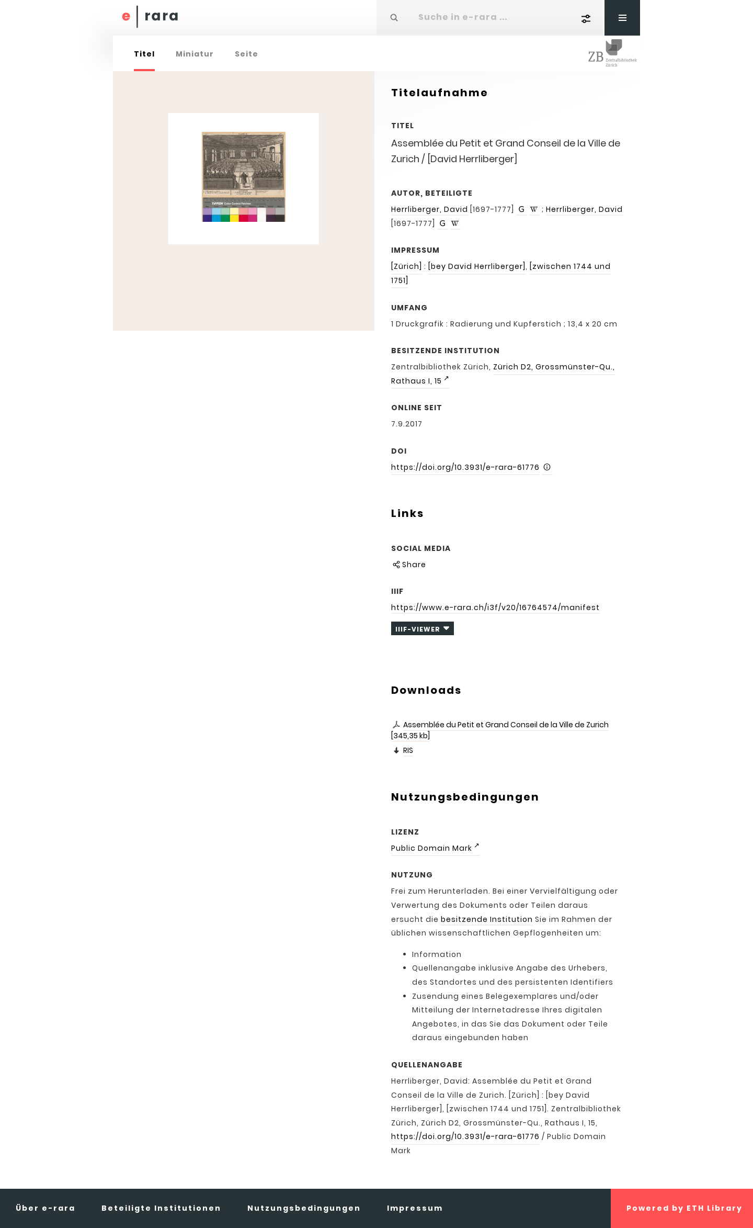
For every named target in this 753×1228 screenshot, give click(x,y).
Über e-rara (45, 1208)
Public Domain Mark (431, 848)
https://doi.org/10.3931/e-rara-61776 (465, 467)
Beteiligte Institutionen (161, 1208)
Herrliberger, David (429, 209)
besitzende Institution (487, 919)
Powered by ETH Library (684, 1208)
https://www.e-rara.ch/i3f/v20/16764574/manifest (495, 607)
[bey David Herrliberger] (477, 266)
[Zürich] (406, 266)
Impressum (415, 1208)
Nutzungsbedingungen (304, 1208)
